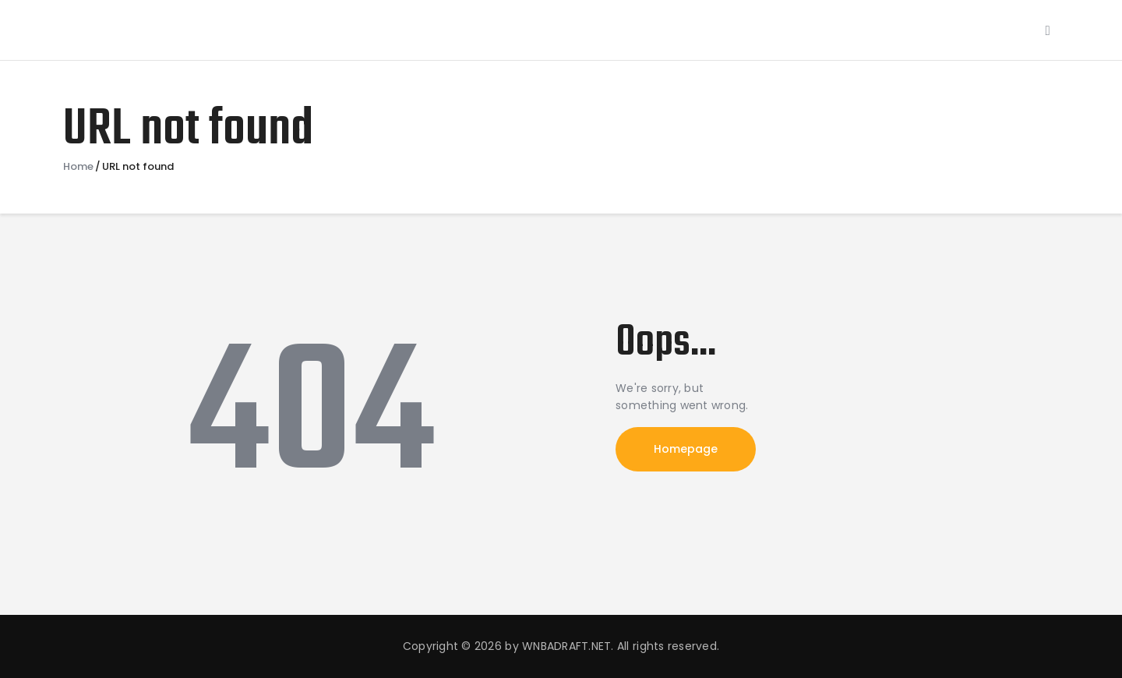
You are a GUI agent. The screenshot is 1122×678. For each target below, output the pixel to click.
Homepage (686, 449)
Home (78, 167)
